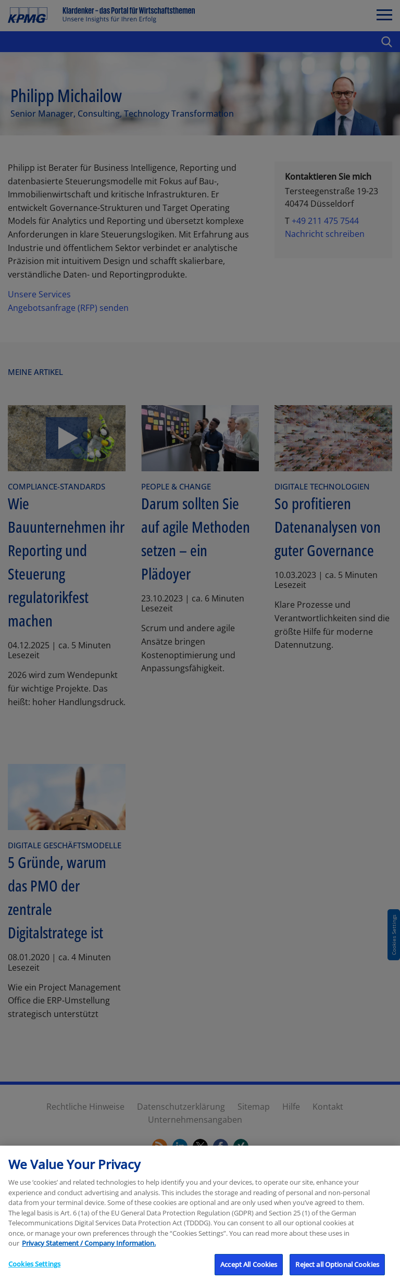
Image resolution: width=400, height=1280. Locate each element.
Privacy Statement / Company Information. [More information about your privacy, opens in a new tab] (89, 1249)
